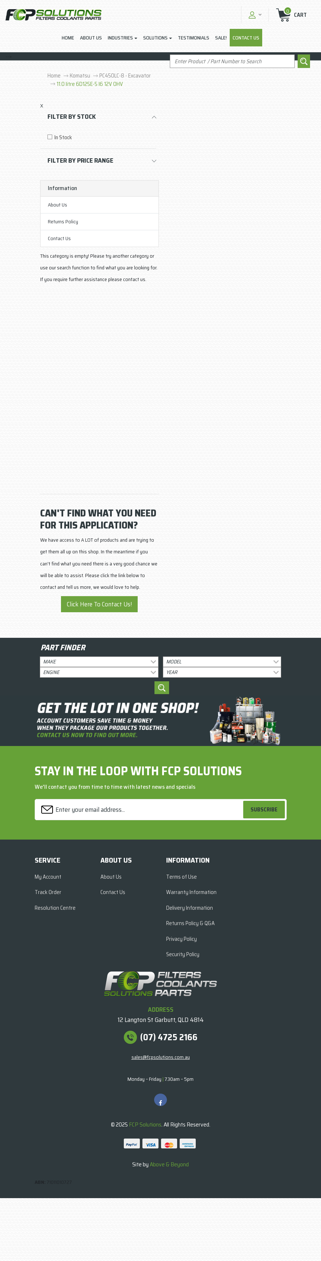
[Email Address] (140, 809)
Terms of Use (181, 876)
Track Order (48, 892)
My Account (48, 876)
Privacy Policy (181, 939)
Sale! (221, 38)
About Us (91, 38)
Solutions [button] (155, 38)
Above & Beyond (169, 1164)
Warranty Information (191, 892)
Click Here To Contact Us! (99, 604)
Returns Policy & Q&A (190, 923)
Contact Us (246, 38)
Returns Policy (63, 221)
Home (68, 38)
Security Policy (182, 954)
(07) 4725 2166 (169, 1037)
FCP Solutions (145, 1124)
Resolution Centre (55, 908)
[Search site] (304, 61)
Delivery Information (189, 908)
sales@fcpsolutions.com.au (160, 1057)
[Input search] (232, 61)
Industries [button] (120, 38)
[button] (254, 14)
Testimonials (193, 38)
